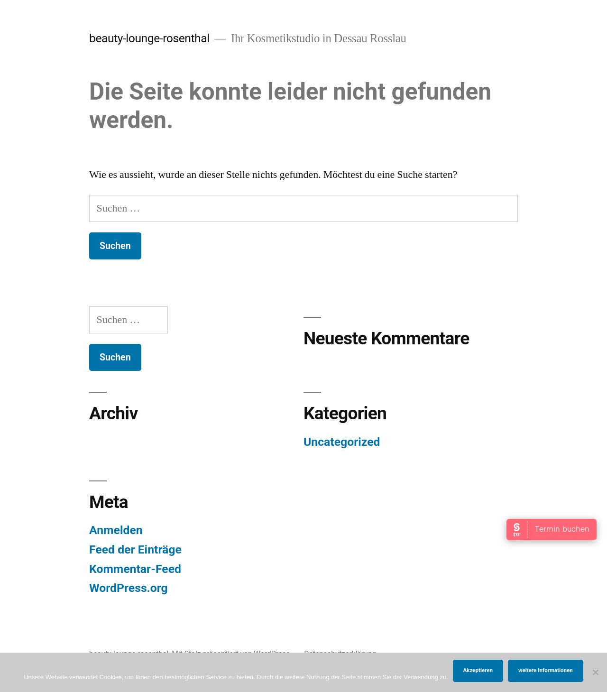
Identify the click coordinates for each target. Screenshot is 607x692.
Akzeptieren (478, 670)
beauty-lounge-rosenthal (149, 38)
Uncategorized (342, 442)
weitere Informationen (545, 670)
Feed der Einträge (135, 549)
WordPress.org (128, 588)
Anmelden (116, 530)
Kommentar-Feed (135, 569)
